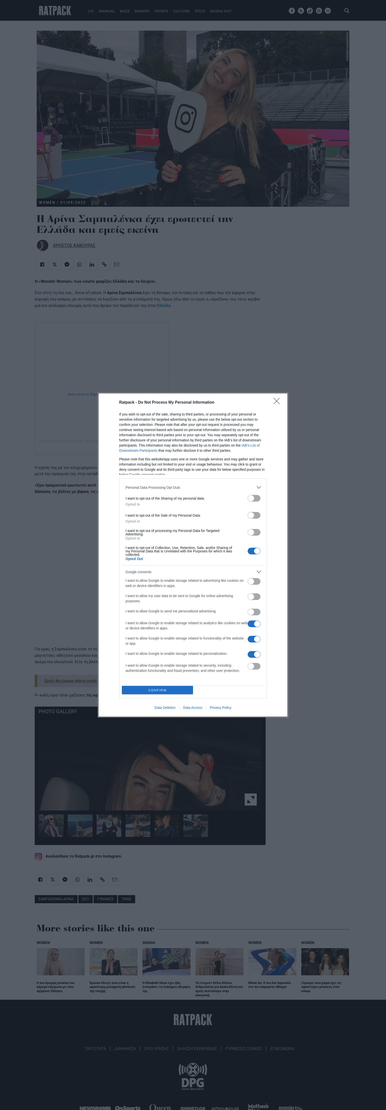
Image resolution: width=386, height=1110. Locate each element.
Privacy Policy (220, 708)
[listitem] (193, 487)
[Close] (278, 402)
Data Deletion (165, 708)
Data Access (192, 708)
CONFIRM (157, 690)
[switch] (254, 498)
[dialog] (193, 555)
